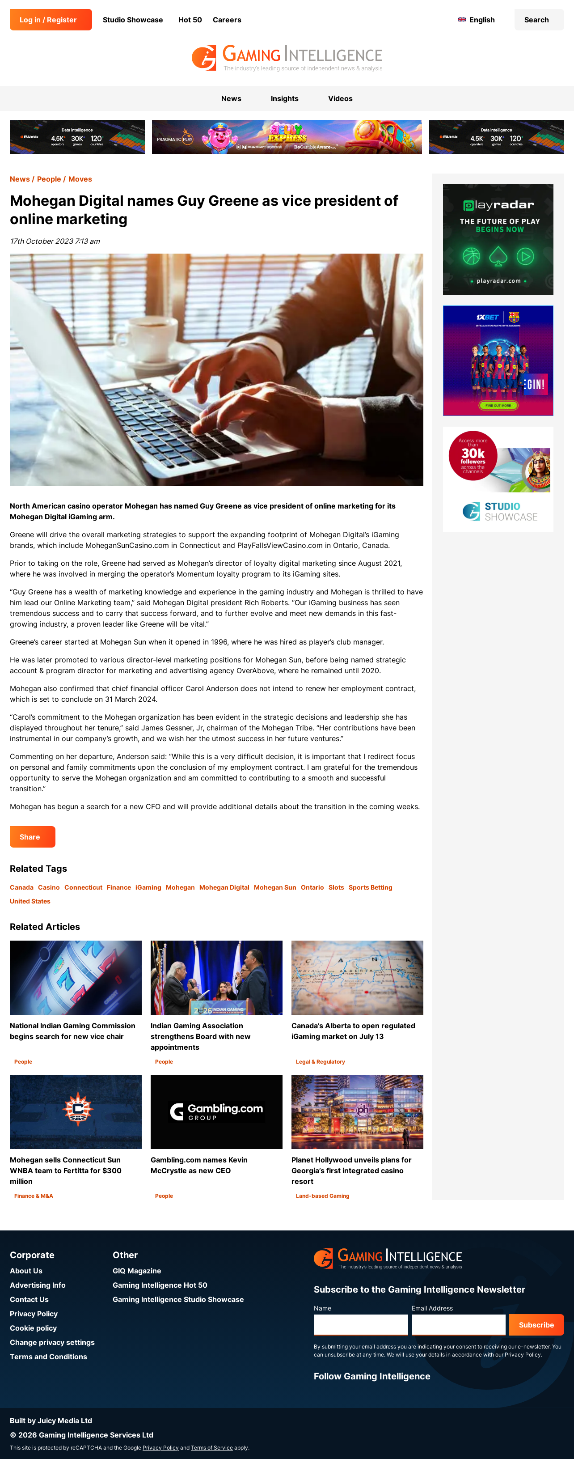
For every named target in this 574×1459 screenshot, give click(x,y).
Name (322, 1308)
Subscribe (536, 1324)
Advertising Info (38, 1285)
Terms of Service (212, 1447)
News (20, 178)
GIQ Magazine (137, 1270)
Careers (227, 19)
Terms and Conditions (48, 1356)
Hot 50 (190, 19)
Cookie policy (33, 1327)
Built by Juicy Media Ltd (51, 1420)
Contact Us (29, 1299)
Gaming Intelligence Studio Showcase (178, 1299)
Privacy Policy (34, 1313)
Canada (22, 887)
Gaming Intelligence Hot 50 (160, 1285)
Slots (336, 887)
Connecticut (83, 887)
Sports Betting (371, 887)
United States (30, 901)
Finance (119, 887)
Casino (49, 887)
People (49, 178)
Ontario (312, 887)
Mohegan (180, 887)
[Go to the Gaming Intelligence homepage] (287, 58)
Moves (80, 178)
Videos (340, 98)
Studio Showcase (133, 19)
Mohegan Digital (224, 887)
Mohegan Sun (275, 887)
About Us (26, 1270)
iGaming (148, 887)
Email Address (432, 1308)
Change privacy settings (52, 1342)
